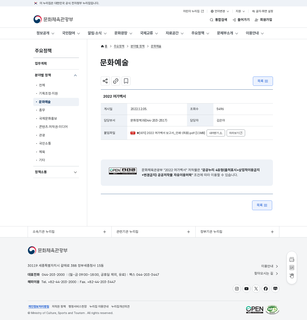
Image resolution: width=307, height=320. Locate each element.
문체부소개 (225, 33)
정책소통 (41, 172)
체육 (42, 152)
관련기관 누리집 (127, 232)
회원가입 (266, 20)
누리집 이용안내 (99, 306)
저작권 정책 (59, 306)
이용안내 (252, 33)
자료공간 (172, 33)
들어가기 (244, 20)
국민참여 (68, 33)
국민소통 (45, 143)
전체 (42, 85)
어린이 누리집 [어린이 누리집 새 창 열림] (193, 11)
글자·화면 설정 (262, 11)
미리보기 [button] (235, 133)
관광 (42, 135)
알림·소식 (95, 33)
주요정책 (197, 33)
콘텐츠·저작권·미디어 (53, 127)
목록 (263, 81)
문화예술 (45, 102)
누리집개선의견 (120, 306)
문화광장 (120, 33)
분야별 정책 (43, 75)
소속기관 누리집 (44, 232)
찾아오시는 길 (266, 273)
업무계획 (41, 63)
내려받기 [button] (215, 133)
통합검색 (221, 20)
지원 (240, 11)
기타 (42, 160)
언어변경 (220, 11)
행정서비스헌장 (78, 306)
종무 (42, 110)
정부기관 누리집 (211, 232)
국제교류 (146, 33)
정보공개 (42, 33)
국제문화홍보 (48, 119)
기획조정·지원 (48, 93)
